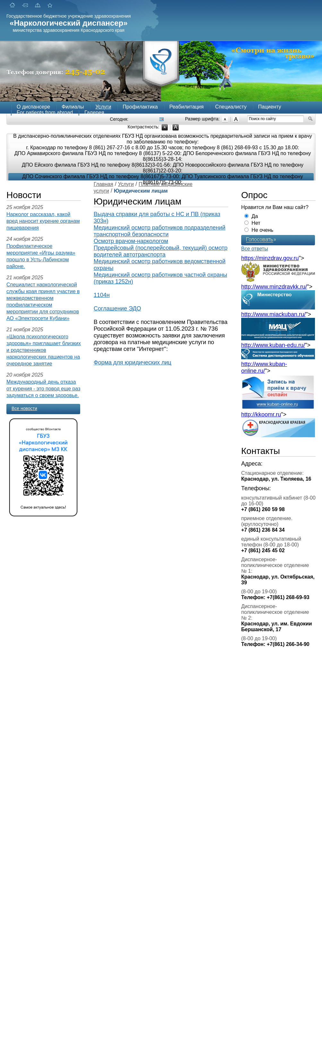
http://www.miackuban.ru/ (273, 314)
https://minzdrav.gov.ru (270, 258)
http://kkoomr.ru (261, 414)
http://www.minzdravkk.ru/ (274, 286)
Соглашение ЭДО (117, 308)
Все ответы (254, 248)
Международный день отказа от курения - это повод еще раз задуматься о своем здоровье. (43, 388)
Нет (255, 223)
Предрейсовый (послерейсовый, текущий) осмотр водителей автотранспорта (160, 251)
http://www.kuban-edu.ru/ (273, 345)
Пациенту (269, 106)
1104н (102, 295)
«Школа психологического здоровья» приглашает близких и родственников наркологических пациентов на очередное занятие (43, 350)
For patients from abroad (45, 112)
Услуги (103, 106)
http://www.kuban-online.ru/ (264, 367)
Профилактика (140, 106)
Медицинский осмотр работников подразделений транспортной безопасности (159, 231)
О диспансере (33, 106)
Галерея (94, 112)
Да (254, 216)
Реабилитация (186, 106)
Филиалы (73, 106)
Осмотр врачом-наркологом (131, 241)
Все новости (24, 408)
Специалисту (231, 106)
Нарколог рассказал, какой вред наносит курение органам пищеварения (43, 221)
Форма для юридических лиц (132, 362)
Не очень (262, 230)
